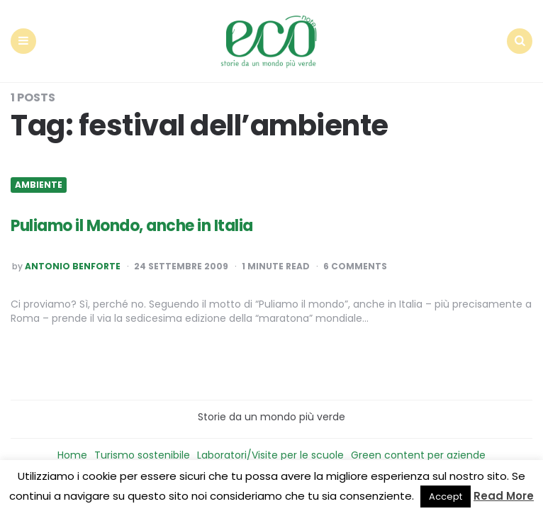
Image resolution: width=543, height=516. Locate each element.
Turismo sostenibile (142, 455)
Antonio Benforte (73, 266)
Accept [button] (445, 496)
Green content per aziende (418, 455)
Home (72, 455)
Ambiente (38, 185)
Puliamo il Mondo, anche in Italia (132, 226)
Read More (504, 495)
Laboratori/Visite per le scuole (270, 455)
